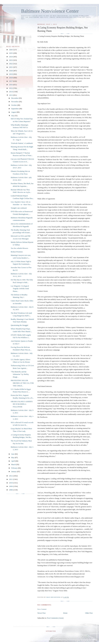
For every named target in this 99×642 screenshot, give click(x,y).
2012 (11, 476)
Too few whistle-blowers (19, 248)
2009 (11, 486)
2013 (11, 95)
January (14, 471)
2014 (11, 92)
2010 (11, 483)
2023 (11, 60)
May (13, 457)
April (13, 461)
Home (65, 613)
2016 (11, 85)
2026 (11, 50)
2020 (11, 71)
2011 (11, 479)
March (13, 464)
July (13, 116)
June (13, 454)
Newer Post (41, 613)
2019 (11, 74)
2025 (11, 53)
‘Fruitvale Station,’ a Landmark (22, 143)
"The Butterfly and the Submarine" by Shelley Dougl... (20, 374)
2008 (11, 490)
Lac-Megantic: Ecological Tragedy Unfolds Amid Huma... (20, 288)
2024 (11, 57)
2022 (11, 64)
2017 (11, 81)
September (15, 109)
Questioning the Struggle (19, 325)
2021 (11, 67)
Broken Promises (17, 252)
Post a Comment (41, 609)
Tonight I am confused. (19, 208)
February (14, 468)
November (15, 102)
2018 (11, 78)
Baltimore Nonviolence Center (50, 11)
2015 (11, 88)
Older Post (89, 613)
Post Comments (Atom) (55, 618)
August (14, 112)
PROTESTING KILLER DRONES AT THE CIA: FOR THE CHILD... (22, 383)
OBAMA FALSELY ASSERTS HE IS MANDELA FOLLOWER (22, 404)
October (14, 105)
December (15, 98)
